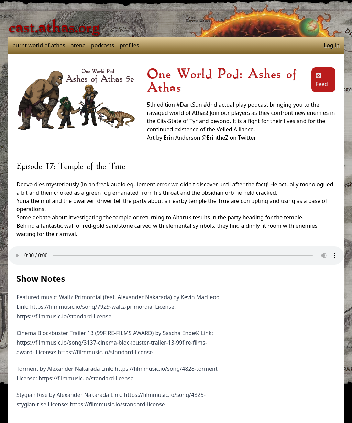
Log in (332, 45)
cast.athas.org (54, 27)
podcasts (102, 45)
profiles (129, 45)
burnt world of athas (38, 45)
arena (78, 45)
